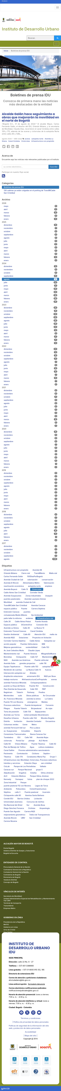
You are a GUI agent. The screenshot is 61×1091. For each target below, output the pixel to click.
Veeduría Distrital (10, 880)
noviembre (30, 228)
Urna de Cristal (9, 930)
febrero (30, 216)
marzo (30, 212)
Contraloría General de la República (17, 870)
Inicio (6, 51)
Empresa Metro (9, 908)
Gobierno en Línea (11, 927)
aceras (27, 139)
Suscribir (53, 167)
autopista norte (37, 139)
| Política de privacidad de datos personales (30, 1022)
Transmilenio (9, 906)
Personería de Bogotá (12, 877)
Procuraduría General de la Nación (17, 867)
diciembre (30, 225)
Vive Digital (8, 932)
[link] (21, 1012)
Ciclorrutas (25, 141)
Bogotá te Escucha (11, 853)
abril (30, 209)
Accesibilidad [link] (30, 1032)
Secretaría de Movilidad (13, 896)
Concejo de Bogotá (11, 882)
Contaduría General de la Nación (16, 872)
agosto (30, 238)
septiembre (30, 234)
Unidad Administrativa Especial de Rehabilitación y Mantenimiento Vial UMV (29, 900)
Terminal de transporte (12, 903)
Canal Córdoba (14, 141)
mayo (30, 206)
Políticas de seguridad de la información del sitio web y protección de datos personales (29, 1027)
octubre (30, 231)
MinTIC (6, 924)
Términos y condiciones (30, 1018)
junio (30, 244)
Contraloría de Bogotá (12, 875)
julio (30, 241)
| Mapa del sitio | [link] (30, 1036)
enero (30, 219)
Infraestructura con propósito (42, 141)
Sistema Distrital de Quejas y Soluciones (19, 851)
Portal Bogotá (9, 848)
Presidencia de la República (14, 922)
